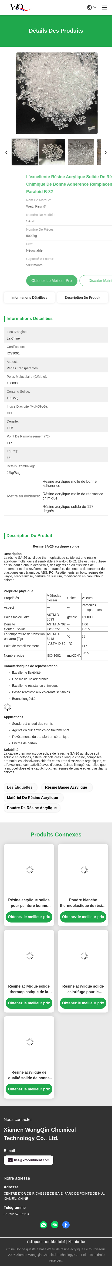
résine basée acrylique (66, 787)
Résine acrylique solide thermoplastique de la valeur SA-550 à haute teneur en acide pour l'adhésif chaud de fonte (29, 989)
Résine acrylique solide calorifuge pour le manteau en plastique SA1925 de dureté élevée (83, 989)
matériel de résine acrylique (32, 798)
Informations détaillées (29, 297)
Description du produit (82, 297)
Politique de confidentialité (46, 1242)
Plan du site (76, 1242)
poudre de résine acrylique (32, 808)
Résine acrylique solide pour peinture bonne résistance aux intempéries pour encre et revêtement (29, 903)
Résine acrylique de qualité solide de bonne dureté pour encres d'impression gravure (29, 1075)
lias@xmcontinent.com (28, 1160)
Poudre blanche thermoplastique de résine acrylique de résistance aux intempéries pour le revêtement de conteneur (83, 903)
